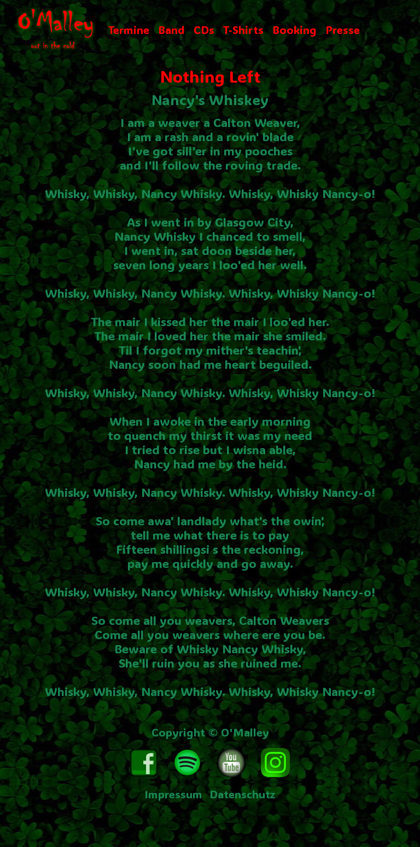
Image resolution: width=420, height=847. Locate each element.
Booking (294, 29)
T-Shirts (243, 29)
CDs (204, 29)
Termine (128, 29)
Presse (342, 29)
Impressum (173, 794)
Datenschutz (242, 794)
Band (171, 29)
